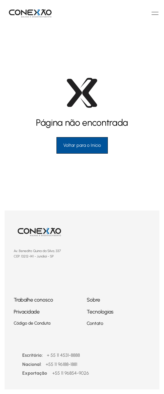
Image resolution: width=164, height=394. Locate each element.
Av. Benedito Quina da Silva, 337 (38, 251)
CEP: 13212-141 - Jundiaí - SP (34, 256)
